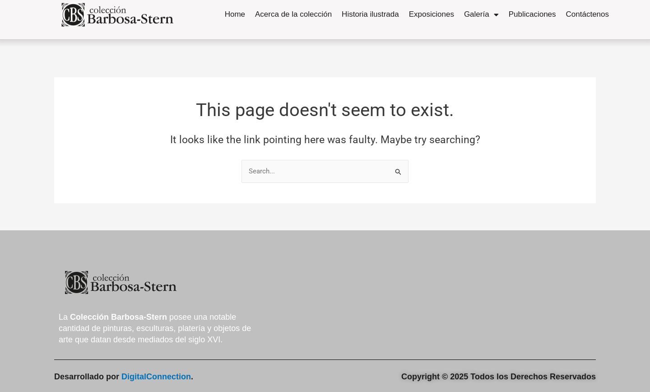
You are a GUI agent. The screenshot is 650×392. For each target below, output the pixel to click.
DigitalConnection (156, 376)
